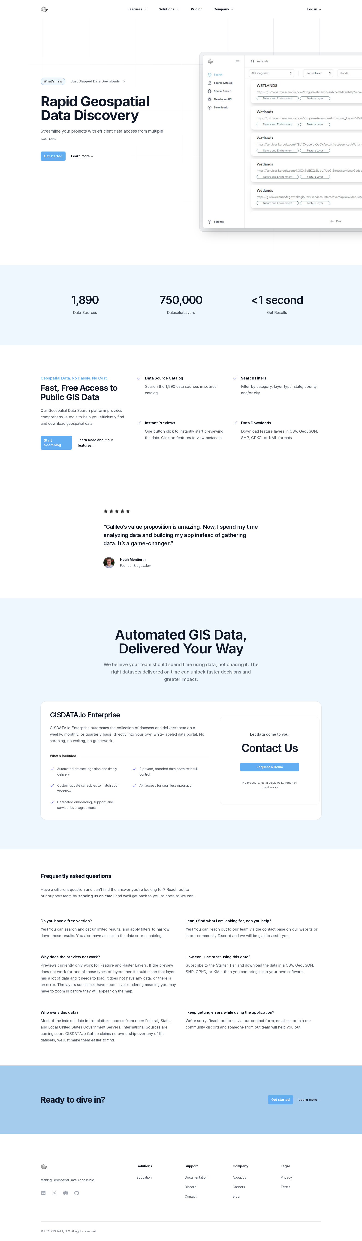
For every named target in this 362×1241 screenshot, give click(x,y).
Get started (53, 156)
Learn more (82, 156)
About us (239, 1177)
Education (144, 1177)
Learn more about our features (95, 442)
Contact (190, 1196)
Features (138, 9)
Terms (285, 1187)
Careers (239, 1187)
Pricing (196, 9)
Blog (236, 1196)
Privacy (286, 1177)
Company (224, 9)
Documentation (196, 1177)
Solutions (169, 9)
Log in (314, 9)
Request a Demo (269, 767)
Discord (190, 1187)
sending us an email (96, 896)
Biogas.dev (142, 565)
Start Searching (52, 442)
